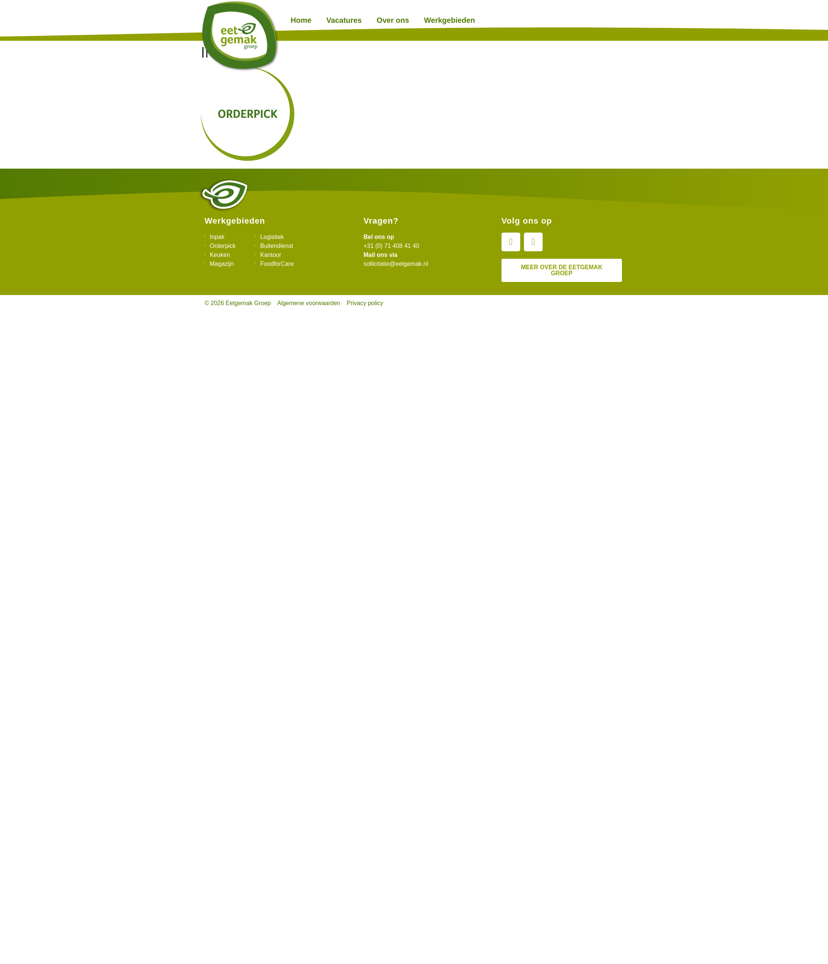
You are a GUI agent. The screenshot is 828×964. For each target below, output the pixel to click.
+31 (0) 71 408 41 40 (391, 246)
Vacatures (344, 20)
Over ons (393, 20)
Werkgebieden (449, 20)
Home (301, 20)
